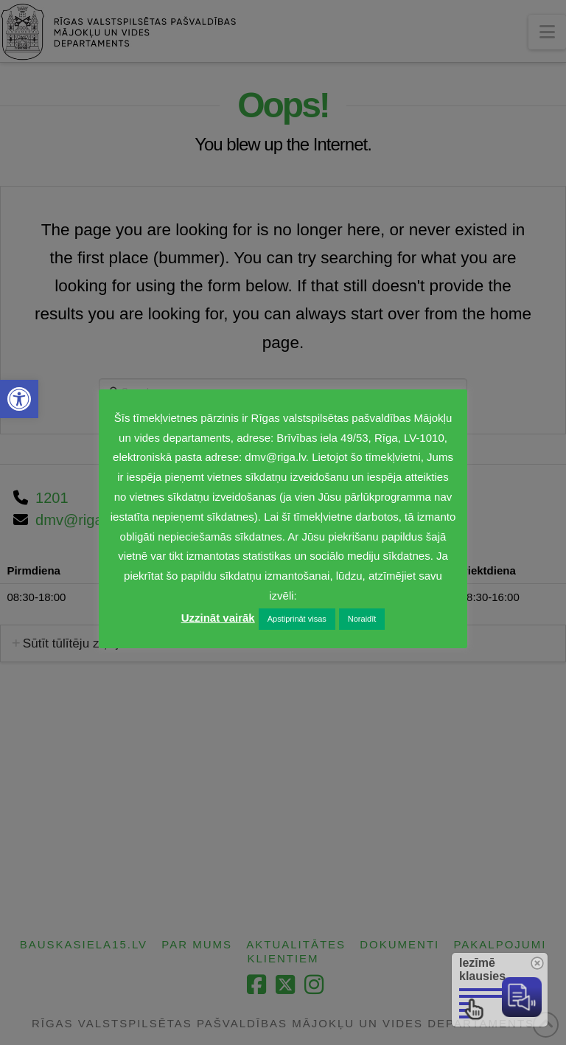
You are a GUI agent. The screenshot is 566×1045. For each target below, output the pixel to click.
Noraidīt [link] (362, 618)
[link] (19, 399)
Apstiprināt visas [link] (297, 618)
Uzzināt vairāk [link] (218, 617)
